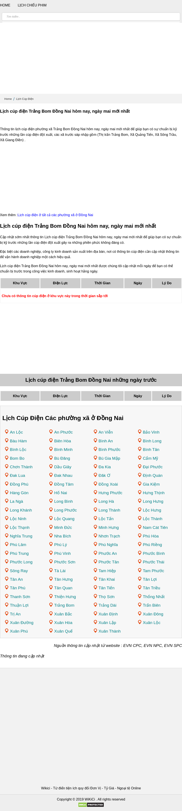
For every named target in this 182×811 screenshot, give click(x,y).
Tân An (16, 579)
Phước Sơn (64, 562)
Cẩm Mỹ (150, 458)
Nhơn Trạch (109, 536)
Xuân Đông (153, 614)
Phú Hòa (151, 536)
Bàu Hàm (18, 441)
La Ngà (16, 501)
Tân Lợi (150, 579)
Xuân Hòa (63, 622)
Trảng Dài (107, 605)
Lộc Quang (64, 518)
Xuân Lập (107, 622)
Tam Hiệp (107, 571)
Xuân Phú (19, 631)
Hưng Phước (110, 493)
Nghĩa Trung (21, 536)
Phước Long (21, 562)
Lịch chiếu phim (32, 5)
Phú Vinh (62, 553)
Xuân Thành (110, 631)
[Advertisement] (91, 60)
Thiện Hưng (65, 596)
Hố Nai (60, 493)
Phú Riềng (152, 544)
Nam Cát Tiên (155, 527)
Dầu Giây (62, 467)
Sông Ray (19, 571)
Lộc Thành (152, 518)
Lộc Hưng (152, 510)
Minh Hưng (109, 527)
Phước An (108, 553)
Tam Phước (153, 571)
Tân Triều (151, 588)
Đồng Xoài (108, 484)
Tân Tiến (107, 588)
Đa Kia (105, 467)
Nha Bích (62, 536)
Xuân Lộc (152, 622)
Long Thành (109, 510)
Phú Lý (60, 544)
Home (8, 98)
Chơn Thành (21, 467)
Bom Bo (17, 458)
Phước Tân (109, 562)
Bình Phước (110, 449)
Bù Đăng (62, 458)
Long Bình (63, 501)
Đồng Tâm (63, 484)
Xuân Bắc (63, 614)
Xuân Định (108, 614)
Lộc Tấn (106, 518)
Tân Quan (63, 588)
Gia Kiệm (151, 484)
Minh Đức (63, 527)
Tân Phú (17, 588)
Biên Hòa (62, 441)
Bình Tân (151, 449)
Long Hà (106, 501)
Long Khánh (21, 510)
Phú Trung (19, 553)
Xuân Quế (63, 631)
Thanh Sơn (20, 596)
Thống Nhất (154, 596)
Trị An (15, 614)
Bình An (106, 441)
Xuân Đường (22, 622)
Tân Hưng (63, 579)
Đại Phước (153, 467)
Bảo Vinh (151, 432)
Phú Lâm (18, 544)
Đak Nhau (63, 475)
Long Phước (65, 510)
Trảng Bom (64, 605)
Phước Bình (154, 553)
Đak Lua (17, 475)
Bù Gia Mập (109, 458)
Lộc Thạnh (19, 527)
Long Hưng (153, 501)
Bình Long (152, 441)
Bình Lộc (18, 449)
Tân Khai (107, 579)
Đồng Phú (19, 484)
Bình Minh (63, 449)
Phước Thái (153, 562)
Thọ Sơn (107, 596)
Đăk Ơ (104, 475)
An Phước (63, 432)
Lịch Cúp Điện (25, 98)
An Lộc (16, 432)
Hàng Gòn (19, 493)
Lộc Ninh (18, 518)
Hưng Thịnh (154, 493)
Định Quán (153, 475)
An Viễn (106, 432)
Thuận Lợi (19, 605)
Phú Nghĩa (108, 544)
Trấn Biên (152, 605)
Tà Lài (60, 571)
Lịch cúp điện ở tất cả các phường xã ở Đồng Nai (55, 215)
